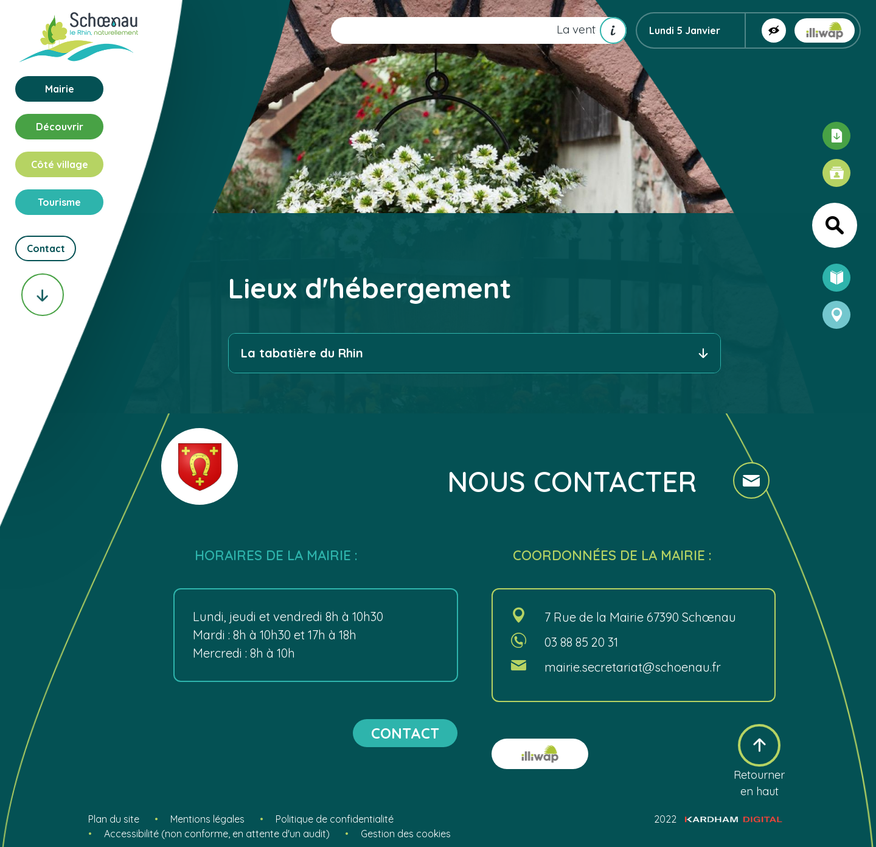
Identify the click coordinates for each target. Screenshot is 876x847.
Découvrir (59, 127)
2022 (718, 819)
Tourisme (59, 202)
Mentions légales (207, 819)
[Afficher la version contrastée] (774, 30)
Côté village (59, 164)
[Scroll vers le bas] (42, 294)
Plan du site (113, 819)
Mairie (59, 89)
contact (405, 733)
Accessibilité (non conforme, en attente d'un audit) (217, 834)
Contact (46, 248)
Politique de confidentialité (335, 819)
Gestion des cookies (406, 834)
